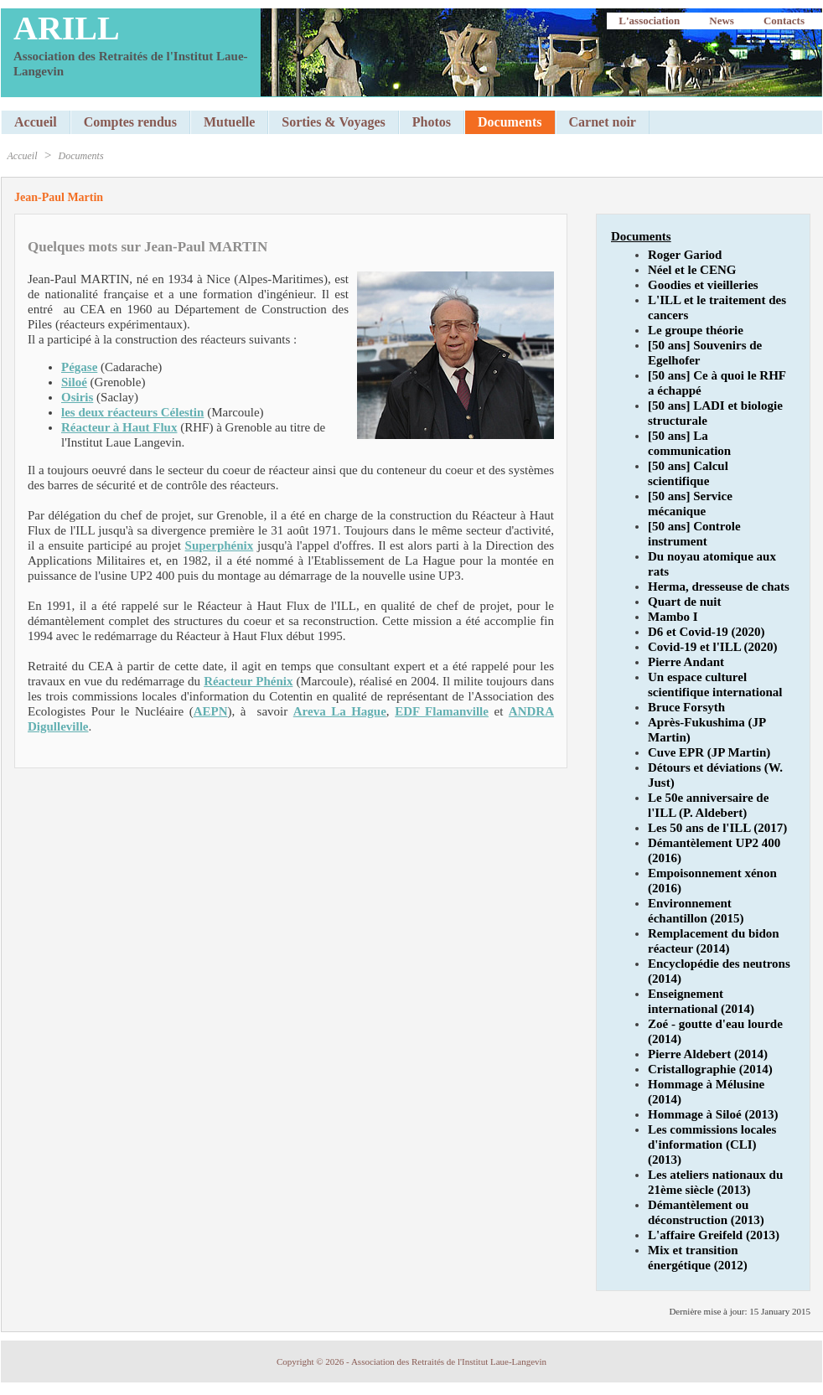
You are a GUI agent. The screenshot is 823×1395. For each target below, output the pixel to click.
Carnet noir (602, 122)
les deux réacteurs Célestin (132, 412)
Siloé (74, 382)
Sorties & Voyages (334, 122)
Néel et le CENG (692, 269)
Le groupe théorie (695, 330)
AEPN (211, 711)
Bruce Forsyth (686, 707)
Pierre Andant (686, 662)
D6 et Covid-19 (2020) (706, 631)
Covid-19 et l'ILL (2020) (713, 647)
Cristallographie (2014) (710, 1069)
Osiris (77, 397)
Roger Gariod (685, 254)
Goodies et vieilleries (703, 285)
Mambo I (673, 616)
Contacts (784, 20)
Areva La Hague (339, 711)
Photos (431, 122)
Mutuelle (229, 122)
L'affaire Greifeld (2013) (713, 1235)
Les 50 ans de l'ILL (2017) (717, 827)
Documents (81, 156)
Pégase (79, 367)
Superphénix (219, 545)
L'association (649, 20)
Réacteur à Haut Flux (119, 427)
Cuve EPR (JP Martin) (709, 752)
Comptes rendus (130, 122)
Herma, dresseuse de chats (718, 586)
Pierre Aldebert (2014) (708, 1054)
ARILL (66, 28)
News (721, 20)
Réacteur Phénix (248, 681)
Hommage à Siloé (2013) (713, 1114)
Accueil (35, 122)
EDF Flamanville (442, 711)
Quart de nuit (685, 601)
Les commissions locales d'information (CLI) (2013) (712, 1144)
